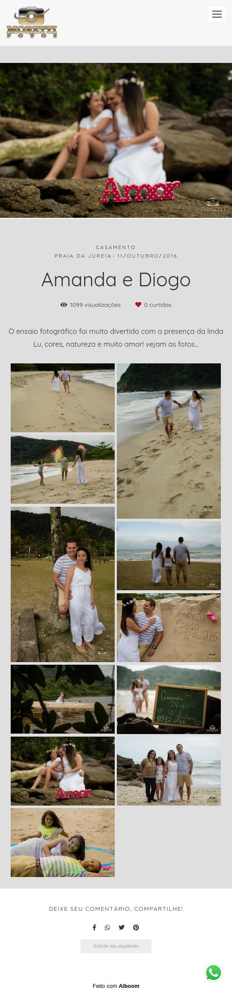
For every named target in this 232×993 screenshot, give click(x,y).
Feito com (115, 986)
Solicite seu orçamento (116, 946)
